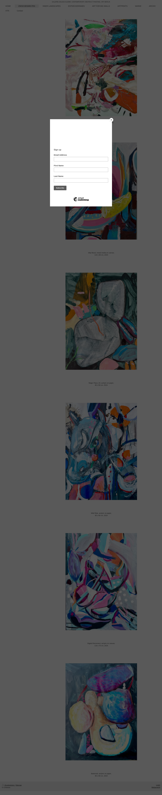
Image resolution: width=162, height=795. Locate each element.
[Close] (111, 120)
